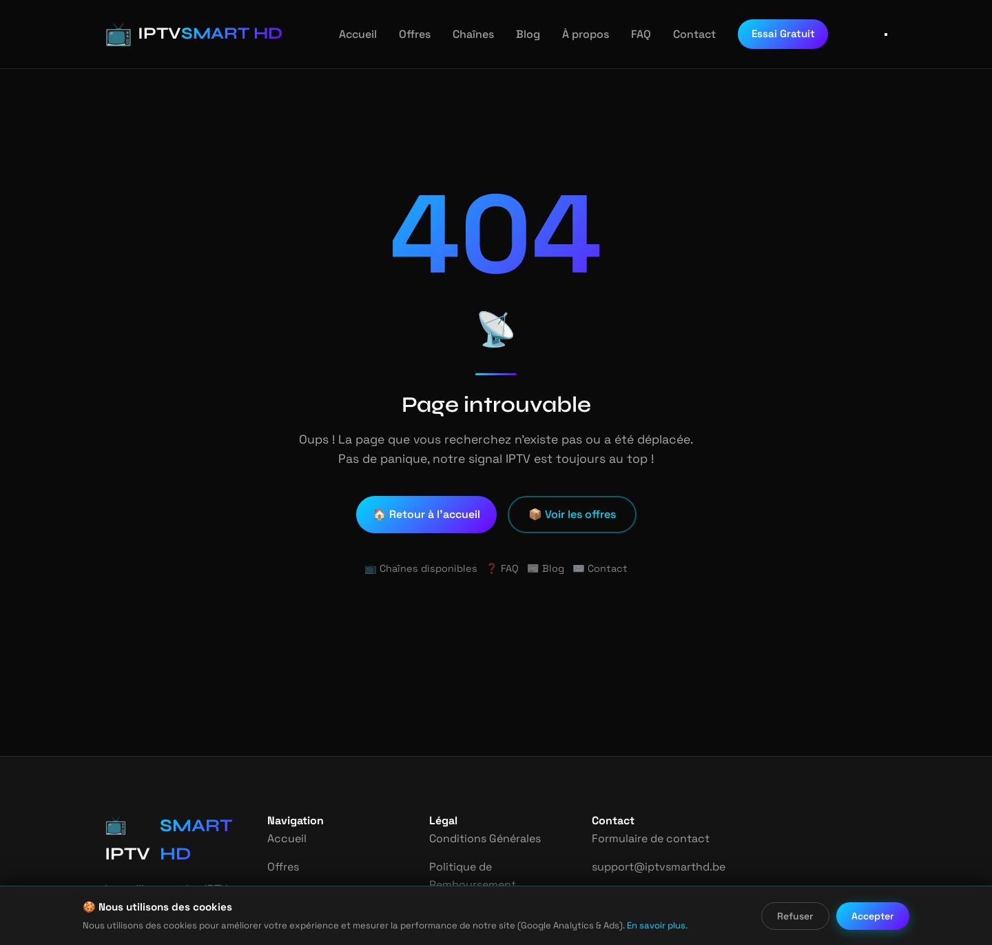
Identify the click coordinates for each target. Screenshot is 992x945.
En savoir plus (615, 925)
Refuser (796, 916)
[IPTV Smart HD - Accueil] (183, 34)
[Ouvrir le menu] (886, 34)
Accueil (352, 34)
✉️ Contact (596, 568)
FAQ (628, 34)
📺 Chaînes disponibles (424, 568)
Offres (407, 34)
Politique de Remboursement (472, 876)
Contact (680, 34)
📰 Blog (545, 568)
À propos (573, 34)
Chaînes (464, 34)
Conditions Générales (484, 838)
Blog (518, 34)
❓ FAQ (501, 568)
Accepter (873, 916)
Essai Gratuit (766, 33)
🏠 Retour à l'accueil (428, 514)
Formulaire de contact (647, 838)
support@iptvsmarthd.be (654, 867)
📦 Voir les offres (572, 514)
